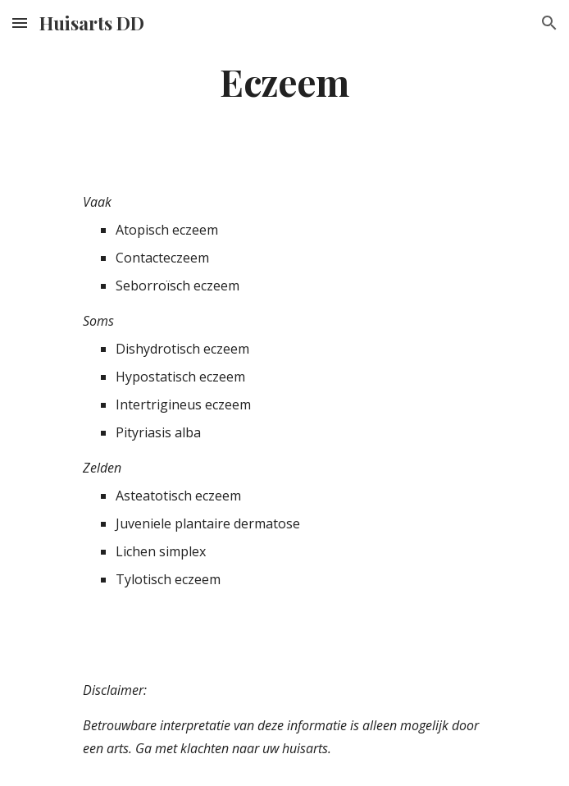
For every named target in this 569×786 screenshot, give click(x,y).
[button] (19, 22)
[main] (284, 81)
